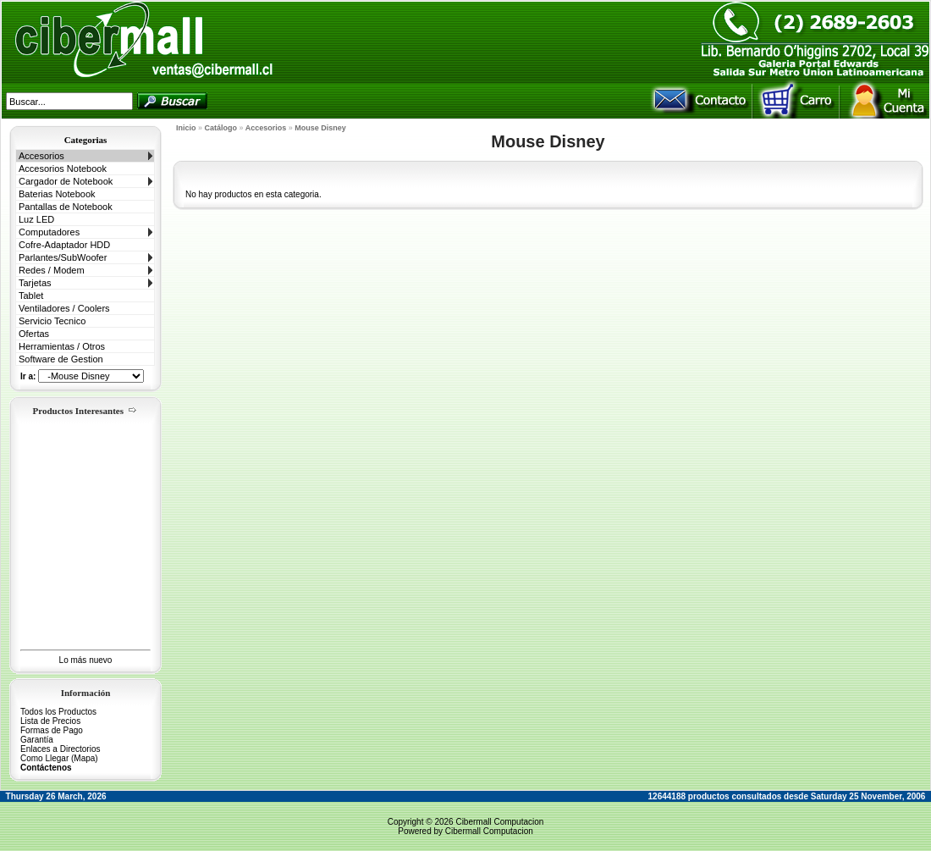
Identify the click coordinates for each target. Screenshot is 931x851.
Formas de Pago (51, 730)
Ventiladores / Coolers (64, 308)
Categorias (85, 140)
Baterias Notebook (57, 194)
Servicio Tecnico (52, 321)
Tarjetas (35, 283)
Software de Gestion (61, 359)
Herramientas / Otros (62, 346)
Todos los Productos (58, 711)
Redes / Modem (52, 270)
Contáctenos (46, 767)
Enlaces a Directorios (60, 749)
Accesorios (41, 156)
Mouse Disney (320, 128)
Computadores (49, 232)
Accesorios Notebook (63, 168)
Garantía (36, 739)
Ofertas (34, 334)
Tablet (31, 295)
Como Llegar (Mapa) (59, 758)
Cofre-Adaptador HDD (64, 245)
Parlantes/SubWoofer (63, 257)
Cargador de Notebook (66, 181)
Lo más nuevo (86, 660)
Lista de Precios (50, 721)
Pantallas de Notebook (66, 207)
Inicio (186, 128)
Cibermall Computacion (499, 821)
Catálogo (221, 128)
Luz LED (36, 219)
